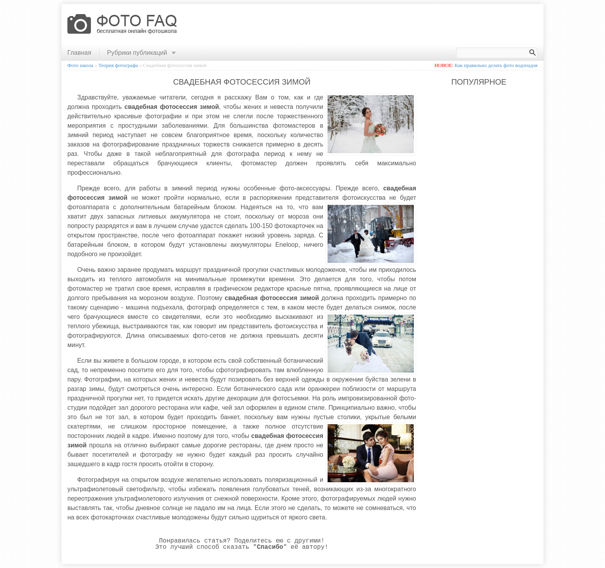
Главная (79, 52)
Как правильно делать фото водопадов (496, 65)
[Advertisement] (397, 24)
